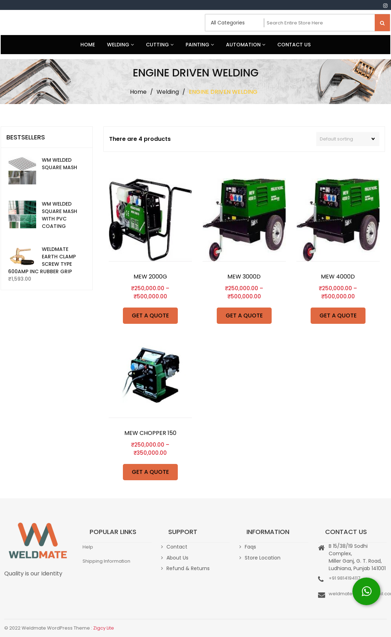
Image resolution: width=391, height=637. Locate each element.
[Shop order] (347, 139)
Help (88, 547)
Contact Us (294, 44)
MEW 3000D (244, 276)
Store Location (262, 557)
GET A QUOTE (150, 315)
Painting (200, 44)
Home (87, 44)
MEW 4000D (338, 276)
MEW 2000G (150, 276)
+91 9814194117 (344, 578)
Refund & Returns (188, 568)
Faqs (250, 546)
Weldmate (27, 22)
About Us (177, 557)
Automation (245, 44)
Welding (120, 44)
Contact (176, 546)
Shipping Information (106, 561)
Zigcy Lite (103, 628)
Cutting (160, 44)
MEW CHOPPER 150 (150, 433)
